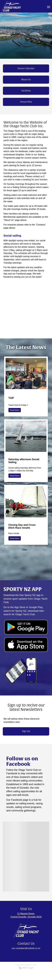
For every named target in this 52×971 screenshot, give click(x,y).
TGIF (11, 398)
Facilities (26, 90)
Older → (26, 550)
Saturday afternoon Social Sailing (23, 461)
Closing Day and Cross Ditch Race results (22, 526)
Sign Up (26, 731)
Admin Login (26, 968)
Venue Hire (26, 101)
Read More (14, 410)
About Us (26, 79)
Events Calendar (26, 68)
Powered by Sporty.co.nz (26, 965)
